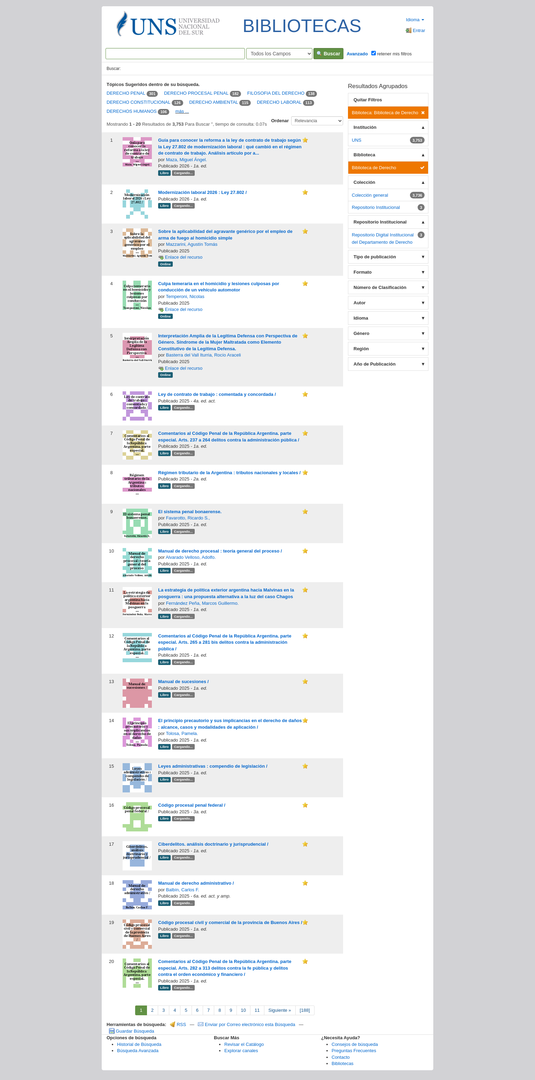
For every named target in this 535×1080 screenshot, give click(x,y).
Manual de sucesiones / (183, 681)
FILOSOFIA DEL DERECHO (275, 93)
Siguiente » (280, 1010)
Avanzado (357, 53)
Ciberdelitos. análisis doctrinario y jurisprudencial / (213, 844)
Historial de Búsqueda (139, 1044)
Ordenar (280, 120)
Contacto (341, 1057)
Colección (364, 182)
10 (243, 1010)
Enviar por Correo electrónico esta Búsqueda (247, 1024)
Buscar (328, 53)
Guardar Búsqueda (131, 1031)
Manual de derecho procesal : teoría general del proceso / (220, 551)
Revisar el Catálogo (244, 1044)
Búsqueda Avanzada (137, 1050)
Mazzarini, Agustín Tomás (191, 244)
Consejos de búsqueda (355, 1044)
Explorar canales (241, 1050)
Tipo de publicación (375, 256)
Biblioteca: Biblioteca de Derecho (388, 112)
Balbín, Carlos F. (182, 889)
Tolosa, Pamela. (182, 733)
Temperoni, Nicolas (185, 296)
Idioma (415, 19)
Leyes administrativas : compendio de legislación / (213, 766)
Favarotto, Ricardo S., (188, 518)
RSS (178, 1024)
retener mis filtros (391, 53)
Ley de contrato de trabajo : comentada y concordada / (217, 394)
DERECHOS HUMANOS (132, 111)
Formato (363, 272)
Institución (365, 127)
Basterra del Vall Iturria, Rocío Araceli (203, 355)
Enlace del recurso (180, 257)
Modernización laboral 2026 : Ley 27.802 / (202, 192)
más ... (182, 111)
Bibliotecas (343, 1063)
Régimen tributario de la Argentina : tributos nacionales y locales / (229, 472)
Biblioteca (364, 154)
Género (362, 333)
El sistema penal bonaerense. (190, 511)
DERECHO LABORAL (279, 102)
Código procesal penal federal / (191, 805)
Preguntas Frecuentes (354, 1050)
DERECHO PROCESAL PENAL (196, 93)
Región (361, 348)
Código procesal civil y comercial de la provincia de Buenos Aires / (230, 922)
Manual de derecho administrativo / (196, 883)
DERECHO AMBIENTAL (213, 102)
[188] (305, 1010)
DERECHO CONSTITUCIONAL (138, 102)
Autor (360, 302)
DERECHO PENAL (126, 93)
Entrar (415, 30)
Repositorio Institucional (380, 222)
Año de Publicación (375, 364)
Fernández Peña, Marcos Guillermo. (202, 603)
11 (257, 1010)
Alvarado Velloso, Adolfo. (191, 557)
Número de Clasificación (380, 287)
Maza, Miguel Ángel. (186, 159)
